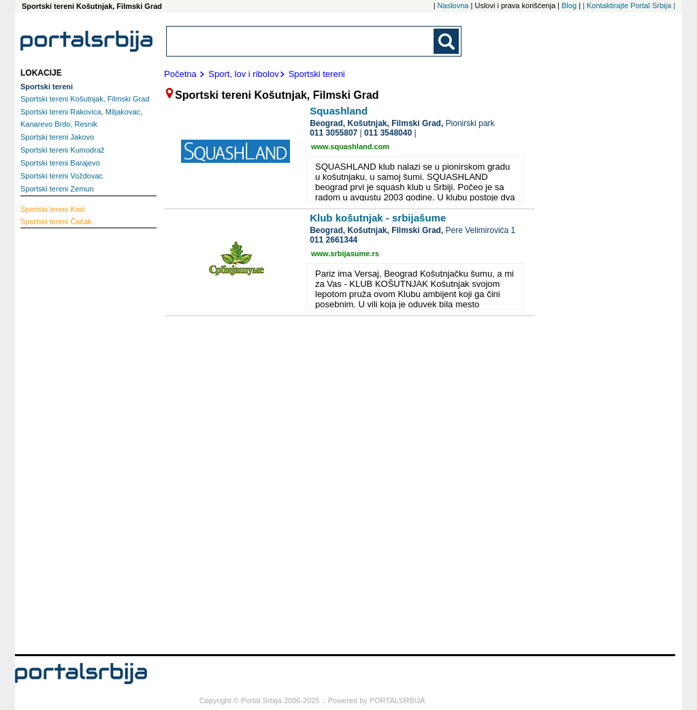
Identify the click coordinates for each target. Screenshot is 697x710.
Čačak (56, 221)
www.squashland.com (350, 146)
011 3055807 (333, 133)
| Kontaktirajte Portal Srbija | (629, 5)
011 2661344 (333, 240)
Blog (569, 5)
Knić (52, 209)
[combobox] (301, 41)
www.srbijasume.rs (345, 253)
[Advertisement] (74, 439)
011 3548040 (388, 133)
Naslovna (453, 5)
